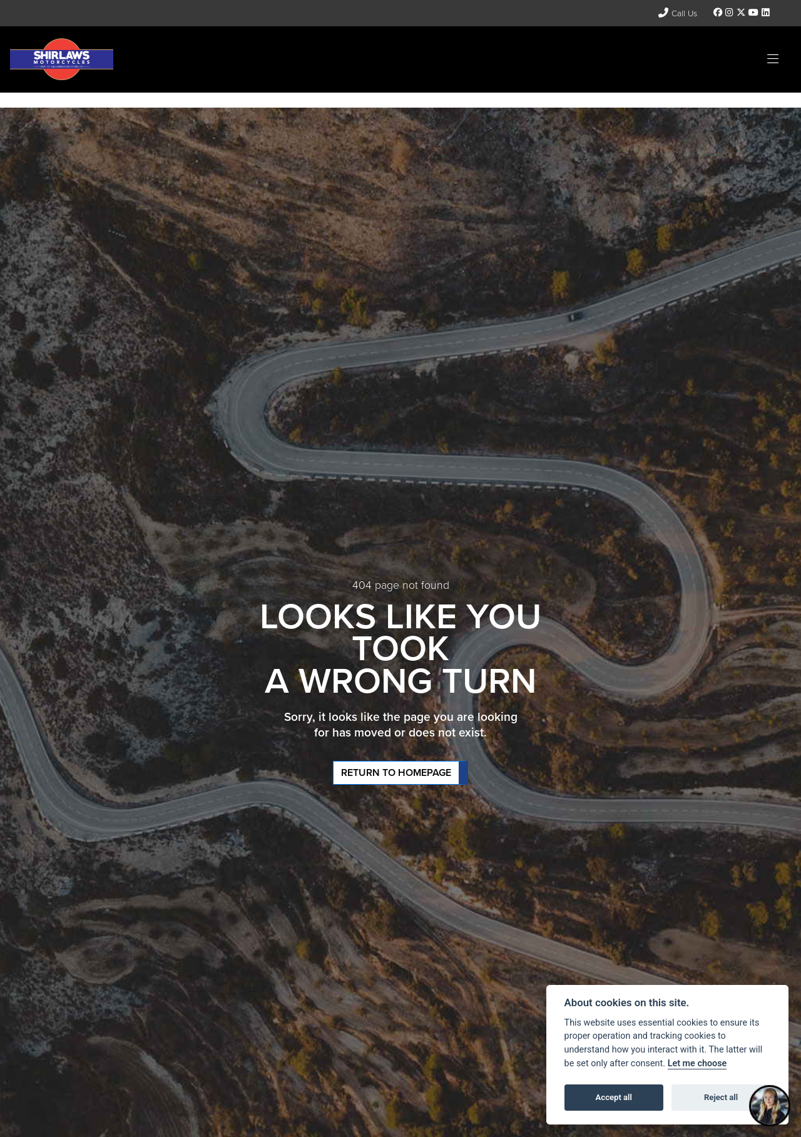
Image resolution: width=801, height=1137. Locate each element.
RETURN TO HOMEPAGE (396, 772)
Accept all (614, 1097)
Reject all (721, 1097)
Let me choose (697, 1063)
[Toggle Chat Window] (769, 1105)
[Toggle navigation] (773, 59)
